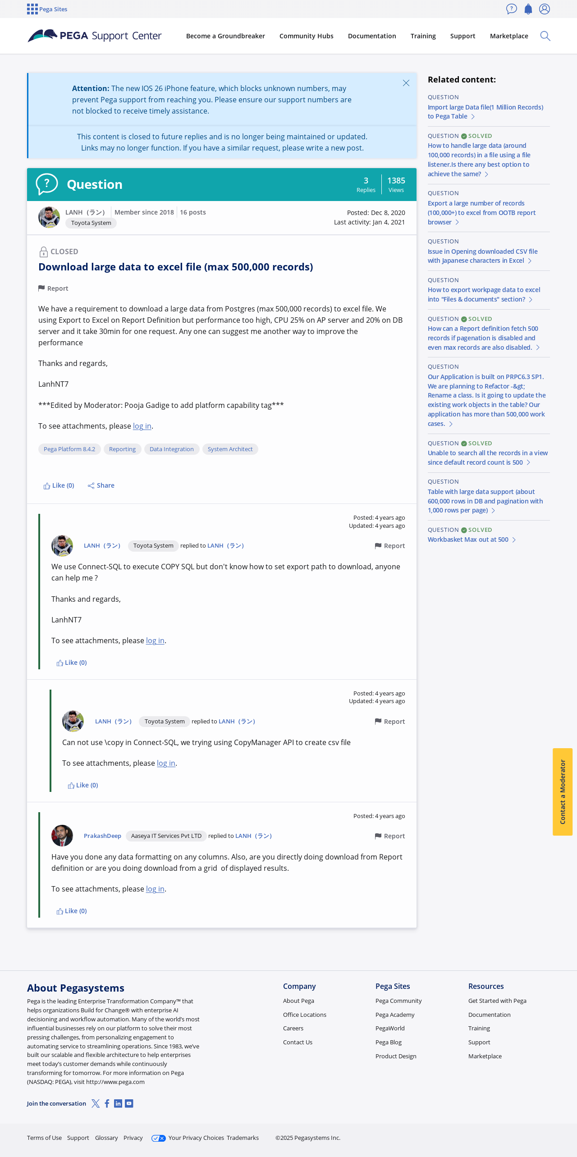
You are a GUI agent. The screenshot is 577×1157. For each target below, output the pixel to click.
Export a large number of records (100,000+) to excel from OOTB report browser (482, 212)
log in (142, 426)
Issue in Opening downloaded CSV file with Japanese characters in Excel (483, 256)
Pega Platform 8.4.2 (69, 449)
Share (101, 485)
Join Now (480, 1134)
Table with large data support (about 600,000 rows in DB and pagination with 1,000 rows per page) (485, 501)
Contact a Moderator (562, 791)
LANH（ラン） (86, 212)
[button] (49, 217)
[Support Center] (96, 36)
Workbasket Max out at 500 (472, 539)
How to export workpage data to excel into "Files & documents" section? (484, 294)
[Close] (406, 82)
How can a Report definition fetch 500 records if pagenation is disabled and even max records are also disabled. (484, 338)
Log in (528, 1134)
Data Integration (172, 449)
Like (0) (58, 485)
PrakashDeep (102, 836)
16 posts (193, 212)
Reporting (122, 449)
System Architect (230, 449)
